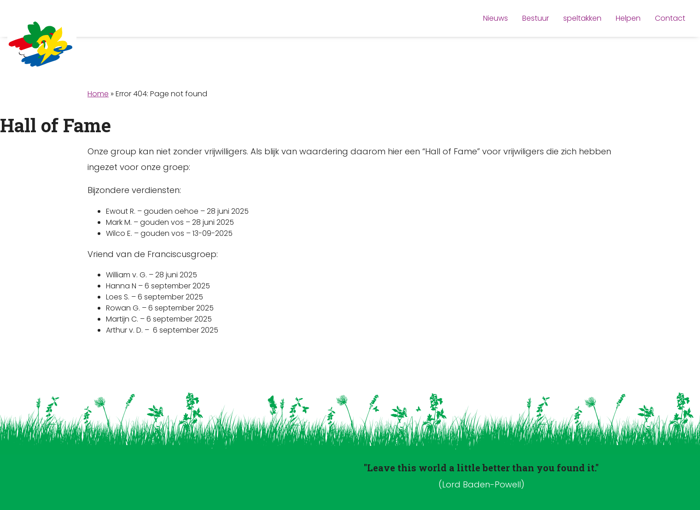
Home (98, 93)
